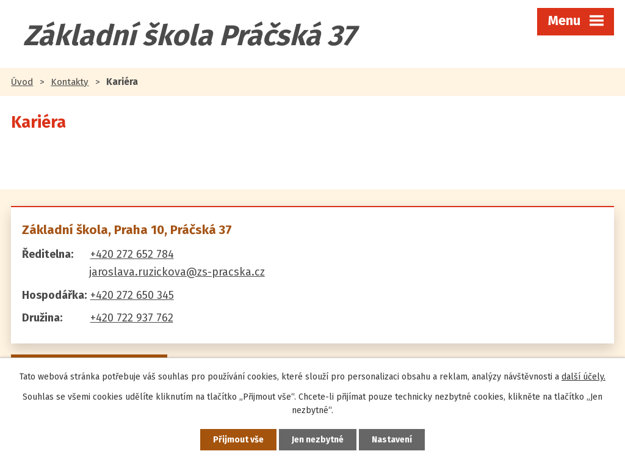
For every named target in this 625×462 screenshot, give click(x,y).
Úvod (22, 81)
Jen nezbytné (318, 440)
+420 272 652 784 (132, 254)
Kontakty (70, 81)
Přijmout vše (238, 440)
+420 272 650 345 (132, 295)
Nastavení (392, 440)
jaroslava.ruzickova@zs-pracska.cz (177, 272)
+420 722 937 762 (131, 317)
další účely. (583, 377)
